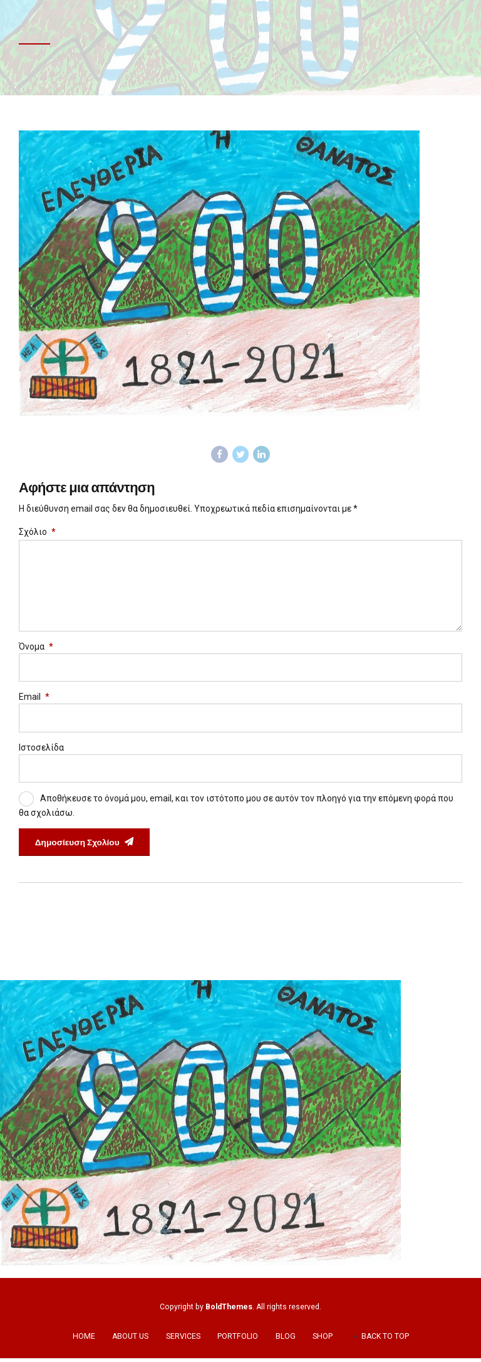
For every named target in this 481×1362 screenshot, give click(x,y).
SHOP (323, 1340)
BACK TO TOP (385, 1340)
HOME (84, 1340)
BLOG (286, 1340)
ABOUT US (130, 1340)
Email (34, 700)
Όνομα (36, 649)
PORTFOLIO (237, 1340)
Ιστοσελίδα (41, 750)
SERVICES (183, 1340)
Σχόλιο (37, 532)
